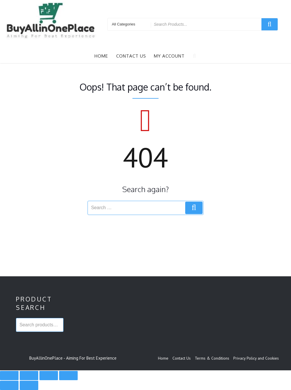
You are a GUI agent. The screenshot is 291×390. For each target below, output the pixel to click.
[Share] (48, 375)
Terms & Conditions (212, 358)
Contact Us (131, 56)
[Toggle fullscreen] (29, 375)
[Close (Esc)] (68, 375)
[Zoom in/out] (9, 375)
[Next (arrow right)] (29, 385)
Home (101, 56)
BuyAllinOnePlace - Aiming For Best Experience (73, 358)
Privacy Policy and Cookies (256, 358)
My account (169, 56)
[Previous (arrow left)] (9, 385)
